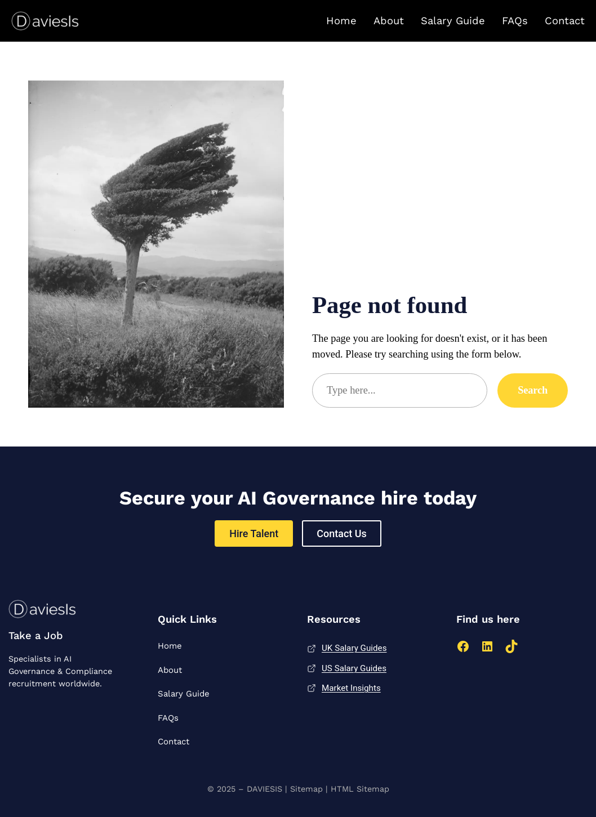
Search (533, 390)
